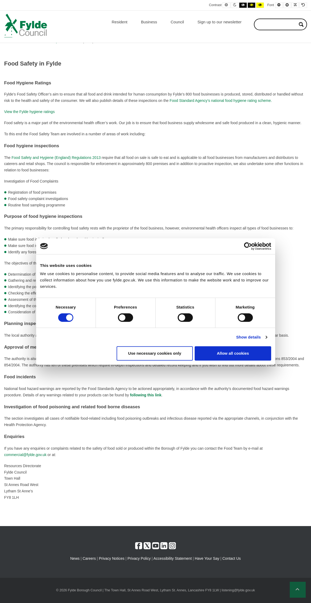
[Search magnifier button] (301, 24)
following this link (145, 395)
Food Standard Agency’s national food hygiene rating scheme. (221, 100)
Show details (248, 337)
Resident (119, 22)
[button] (298, 590)
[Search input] (277, 24)
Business (149, 22)
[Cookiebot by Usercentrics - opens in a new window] (248, 246)
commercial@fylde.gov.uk (25, 455)
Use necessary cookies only (154, 353)
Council (177, 22)
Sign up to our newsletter (220, 22)
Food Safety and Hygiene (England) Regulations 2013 (56, 157)
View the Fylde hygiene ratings (29, 112)
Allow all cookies (233, 353)
